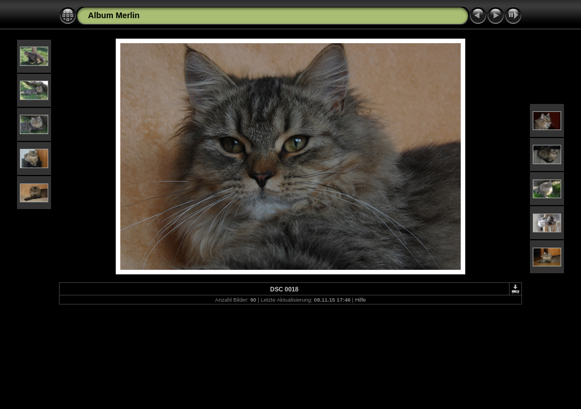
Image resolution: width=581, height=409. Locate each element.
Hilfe (360, 300)
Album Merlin (114, 15)
